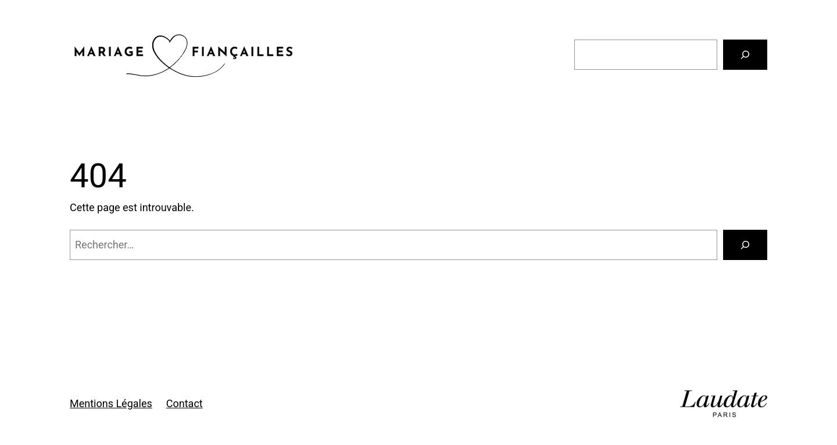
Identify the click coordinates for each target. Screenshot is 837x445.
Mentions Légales (111, 403)
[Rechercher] (745, 55)
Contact (184, 403)
